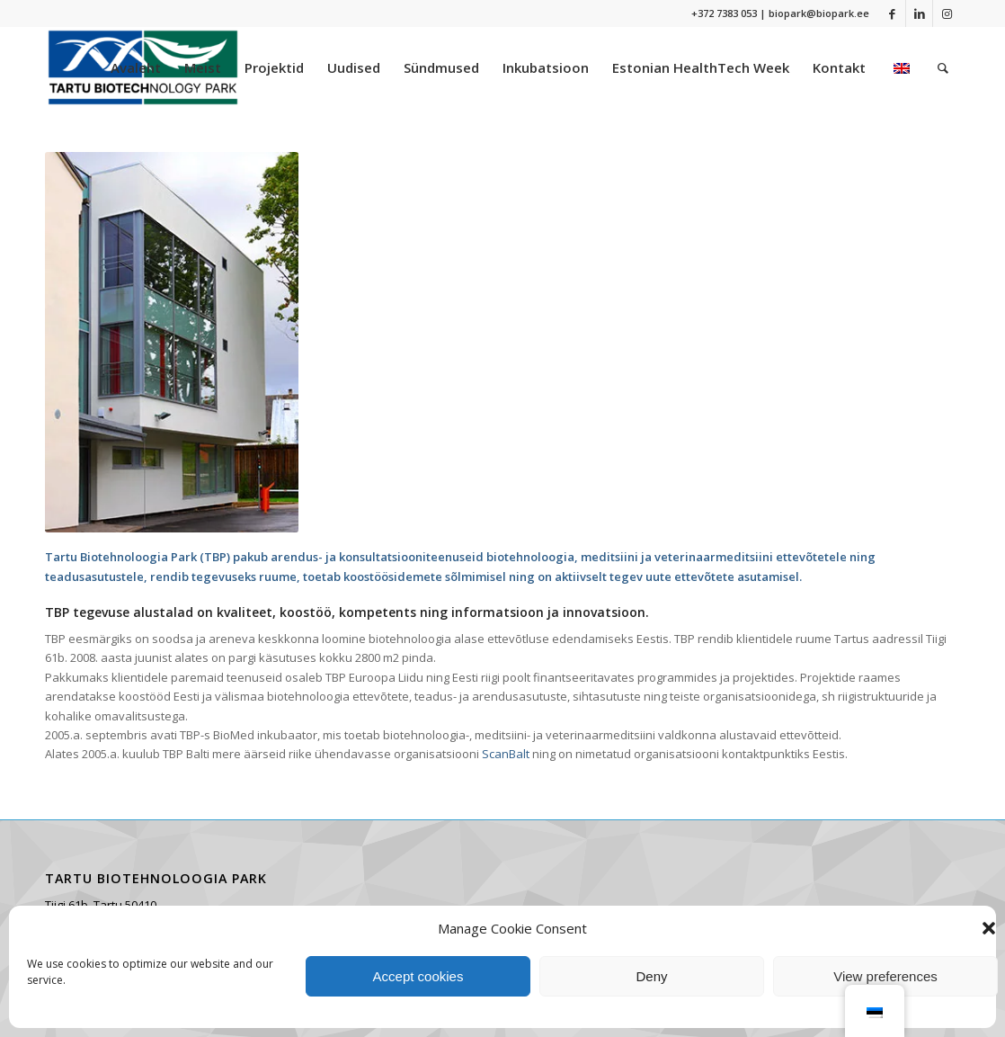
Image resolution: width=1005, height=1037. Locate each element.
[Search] (943, 67)
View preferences (885, 976)
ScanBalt (507, 754)
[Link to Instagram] (946, 13)
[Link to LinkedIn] (919, 13)
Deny (651, 976)
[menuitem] (136, 67)
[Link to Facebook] (892, 13)
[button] (989, 928)
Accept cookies (418, 976)
